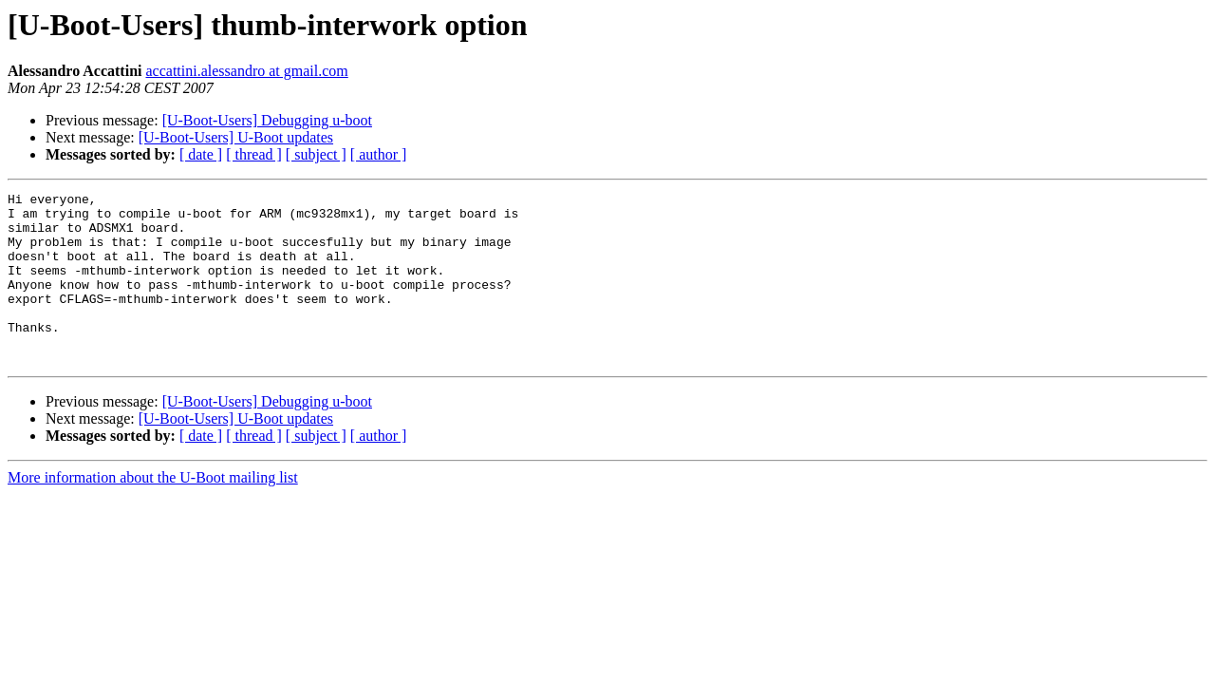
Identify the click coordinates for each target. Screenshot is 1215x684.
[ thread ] (254, 154)
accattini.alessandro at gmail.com (246, 71)
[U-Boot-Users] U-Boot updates (236, 137)
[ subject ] (316, 154)
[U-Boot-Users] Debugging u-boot (267, 120)
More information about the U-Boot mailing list (153, 512)
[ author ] (378, 154)
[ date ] (200, 154)
